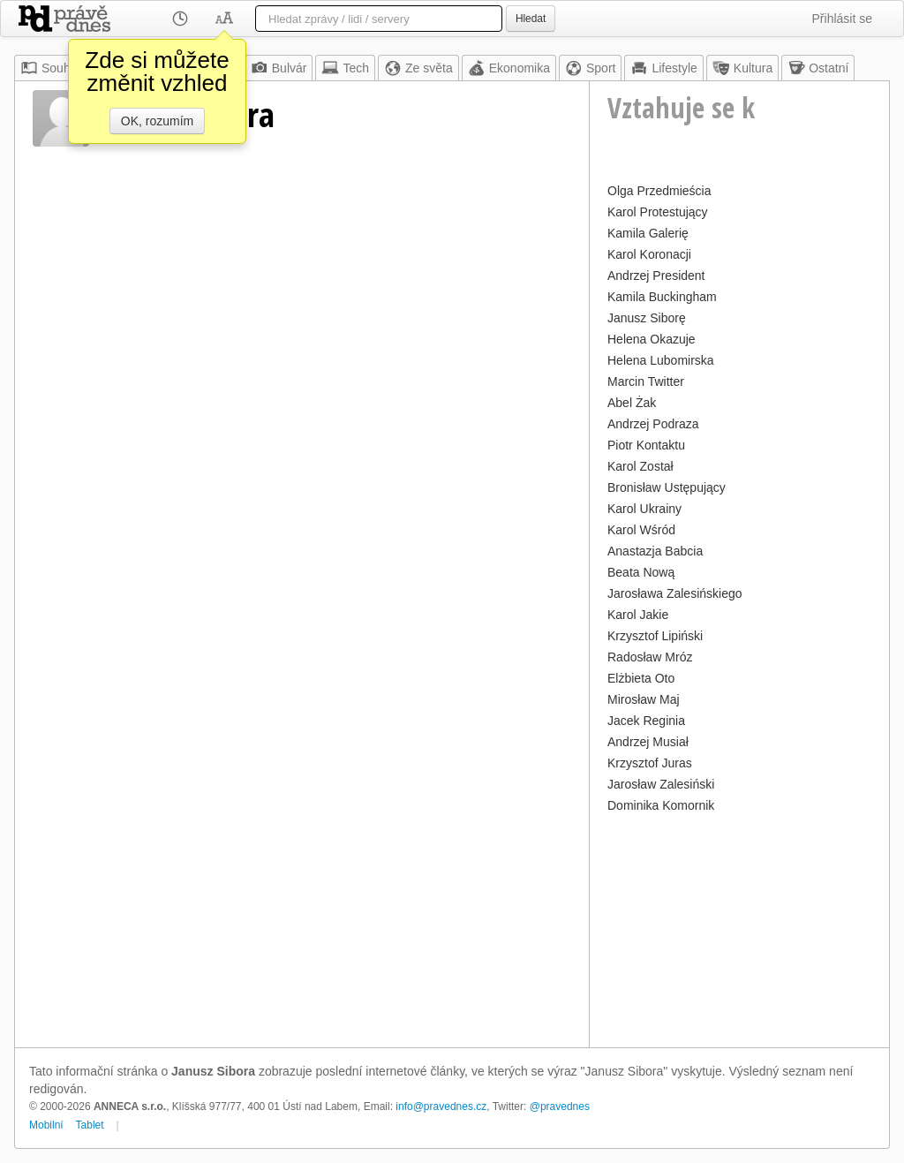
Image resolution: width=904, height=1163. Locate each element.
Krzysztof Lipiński (655, 636)
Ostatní (817, 68)
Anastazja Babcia (655, 551)
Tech (345, 68)
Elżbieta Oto (640, 678)
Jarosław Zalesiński (660, 784)
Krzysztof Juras (649, 763)
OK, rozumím (157, 121)
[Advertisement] (739, 928)
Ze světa (418, 68)
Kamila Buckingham (662, 297)
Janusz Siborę (646, 318)
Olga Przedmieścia (659, 191)
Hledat (531, 18)
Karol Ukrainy (644, 509)
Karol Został (640, 466)
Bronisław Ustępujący (666, 487)
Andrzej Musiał (648, 742)
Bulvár (279, 68)
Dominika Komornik (660, 805)
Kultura (742, 68)
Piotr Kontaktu (646, 445)
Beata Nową (640, 572)
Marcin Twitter (645, 381)
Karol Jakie (637, 615)
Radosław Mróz (649, 657)
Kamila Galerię (648, 233)
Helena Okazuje (651, 339)
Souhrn (50, 68)
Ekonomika (509, 68)
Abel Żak (631, 403)
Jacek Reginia (646, 721)
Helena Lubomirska (660, 360)
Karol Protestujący (657, 212)
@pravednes (560, 1106)
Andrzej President (656, 275)
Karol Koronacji (649, 254)
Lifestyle (663, 68)
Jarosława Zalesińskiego (674, 593)
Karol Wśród (641, 530)
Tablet (90, 1125)
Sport (590, 68)
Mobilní (46, 1125)
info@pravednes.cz (441, 1106)
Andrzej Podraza (653, 424)
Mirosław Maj (643, 699)
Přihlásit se (842, 18)
